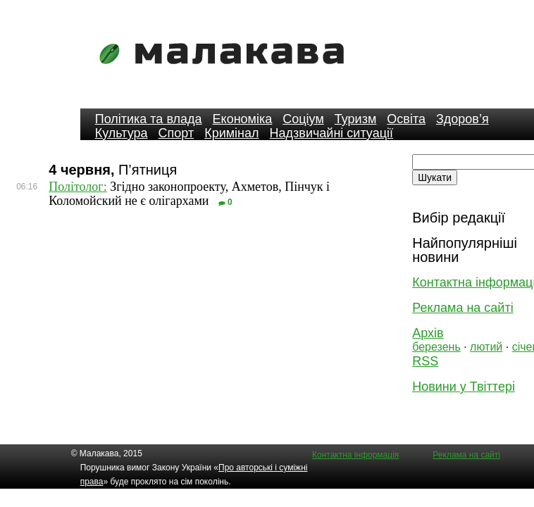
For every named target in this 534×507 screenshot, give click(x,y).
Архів (427, 333)
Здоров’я (462, 119)
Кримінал (231, 133)
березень (436, 347)
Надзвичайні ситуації (331, 133)
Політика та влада (148, 119)
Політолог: (78, 187)
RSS (425, 361)
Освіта (406, 119)
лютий (486, 347)
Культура (121, 133)
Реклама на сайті (462, 308)
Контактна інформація (355, 455)
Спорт (176, 133)
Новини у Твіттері (463, 387)
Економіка (243, 119)
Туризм (355, 119)
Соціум (303, 119)
